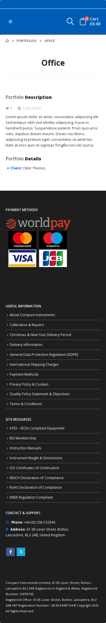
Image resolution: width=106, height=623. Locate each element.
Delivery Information (26, 344)
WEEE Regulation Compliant (31, 497)
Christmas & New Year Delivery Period (40, 334)
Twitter (21, 552)
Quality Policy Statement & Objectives (40, 394)
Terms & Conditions (26, 403)
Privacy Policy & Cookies (29, 384)
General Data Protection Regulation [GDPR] (44, 354)
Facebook (10, 552)
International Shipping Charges (34, 364)
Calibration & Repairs (27, 324)
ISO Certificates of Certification (34, 467)
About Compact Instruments (32, 314)
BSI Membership (23, 438)
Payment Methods (24, 374)
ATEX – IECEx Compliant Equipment (37, 428)
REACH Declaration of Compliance (37, 477)
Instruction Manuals (25, 448)
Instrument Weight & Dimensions (36, 458)
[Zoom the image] (38, 219)
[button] (10, 21)
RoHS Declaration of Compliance (36, 487)
